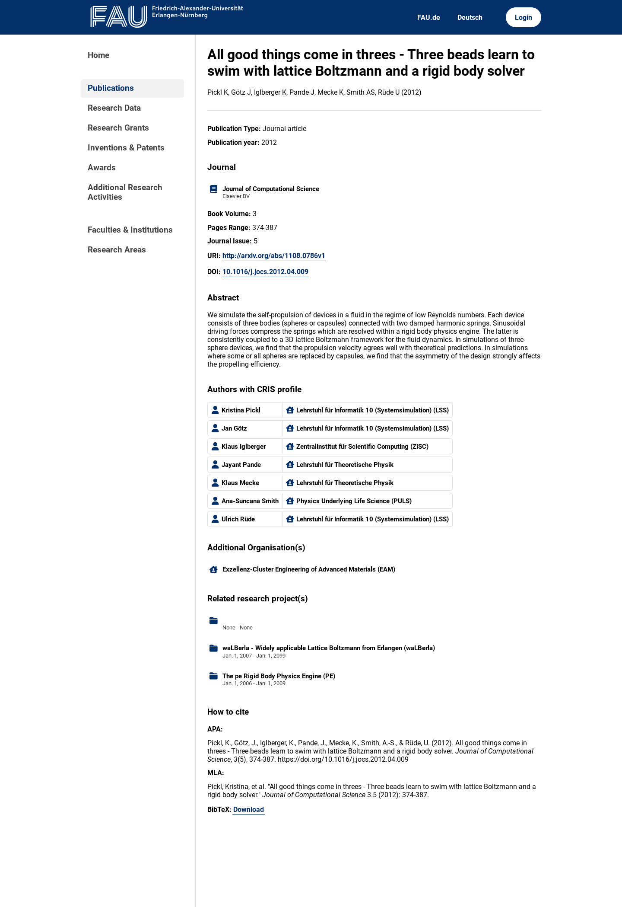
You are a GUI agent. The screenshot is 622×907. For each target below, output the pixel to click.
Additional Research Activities (125, 192)
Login (523, 17)
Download (248, 809)
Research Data (114, 108)
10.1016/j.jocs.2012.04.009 (265, 272)
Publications (111, 88)
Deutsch (469, 17)
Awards (102, 167)
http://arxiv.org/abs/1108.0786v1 (273, 256)
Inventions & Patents (126, 148)
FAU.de (428, 17)
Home (98, 55)
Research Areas (117, 250)
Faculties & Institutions (130, 230)
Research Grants (118, 128)
